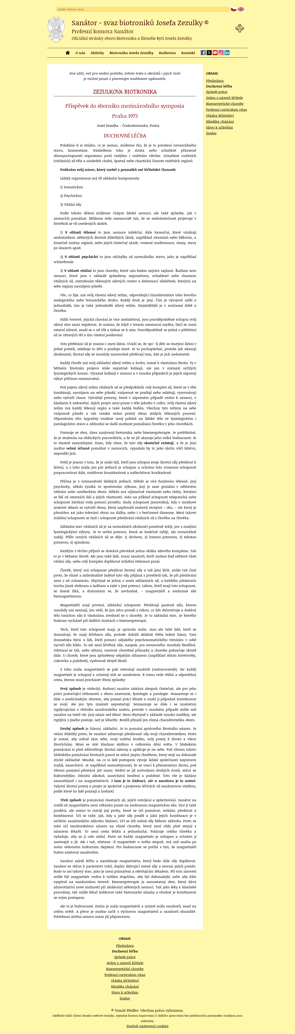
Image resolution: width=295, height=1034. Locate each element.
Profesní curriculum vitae (226, 109)
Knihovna (167, 52)
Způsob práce (216, 91)
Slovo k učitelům (219, 127)
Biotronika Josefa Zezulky (131, 52)
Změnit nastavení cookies (147, 1025)
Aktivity (97, 52)
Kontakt (188, 52)
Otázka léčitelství (220, 115)
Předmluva (215, 80)
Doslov (211, 133)
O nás (80, 52)
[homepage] (68, 53)
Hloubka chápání (220, 121)
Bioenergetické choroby (225, 103)
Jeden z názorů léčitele (224, 97)
